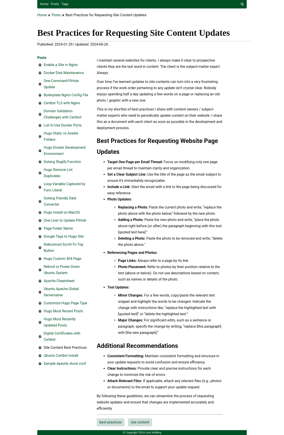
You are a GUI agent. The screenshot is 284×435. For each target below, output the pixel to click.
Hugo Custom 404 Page (62, 259)
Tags (64, 4)
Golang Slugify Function (62, 162)
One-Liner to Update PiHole (65, 220)
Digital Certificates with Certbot (62, 336)
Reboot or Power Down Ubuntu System (62, 270)
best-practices (110, 422)
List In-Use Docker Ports (63, 125)
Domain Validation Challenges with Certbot (62, 114)
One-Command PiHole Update (61, 84)
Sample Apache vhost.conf (65, 363)
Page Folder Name (58, 228)
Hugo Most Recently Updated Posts (60, 322)
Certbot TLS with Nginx (62, 103)
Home (44, 4)
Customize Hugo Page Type (65, 303)
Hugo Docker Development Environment (65, 150)
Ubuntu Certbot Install (61, 355)
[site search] (242, 4)
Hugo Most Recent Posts (63, 311)
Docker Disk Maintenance (64, 73)
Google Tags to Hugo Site (64, 236)
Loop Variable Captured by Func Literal (64, 187)
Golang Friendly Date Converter (60, 201)
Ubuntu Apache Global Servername (61, 292)
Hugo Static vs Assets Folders (61, 136)
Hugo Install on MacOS (62, 212)
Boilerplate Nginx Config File (66, 95)
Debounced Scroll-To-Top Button (63, 247)
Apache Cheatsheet (59, 281)
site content (140, 422)
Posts (55, 4)
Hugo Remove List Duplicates (58, 173)
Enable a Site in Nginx (61, 65)
